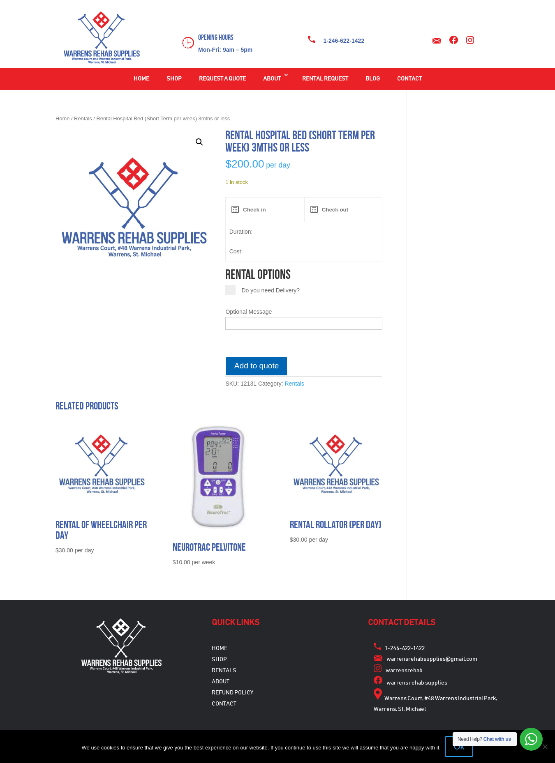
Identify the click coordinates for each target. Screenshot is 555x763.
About (272, 79)
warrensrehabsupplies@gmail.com (431, 659)
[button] (199, 142)
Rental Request (325, 79)
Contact (409, 79)
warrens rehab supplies (416, 683)
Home (141, 79)
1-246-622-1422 (344, 40)
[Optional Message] (303, 323)
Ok (459, 746)
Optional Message (248, 311)
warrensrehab (404, 670)
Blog (372, 79)
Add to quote (256, 365)
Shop (174, 79)
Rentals (83, 118)
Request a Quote (222, 79)
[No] (545, 746)
